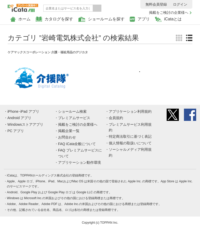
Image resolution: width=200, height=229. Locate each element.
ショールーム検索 (72, 111)
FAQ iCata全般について (77, 144)
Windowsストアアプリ (25, 124)
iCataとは (168, 19)
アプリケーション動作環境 (79, 162)
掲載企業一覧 (68, 131)
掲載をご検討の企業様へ (168, 12)
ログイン (180, 4)
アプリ (140, 19)
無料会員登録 (156, 4)
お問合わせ (67, 137)
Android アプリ (19, 118)
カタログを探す (54, 19)
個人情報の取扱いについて (130, 143)
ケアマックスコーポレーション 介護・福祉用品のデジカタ (48, 52)
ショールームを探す (101, 19)
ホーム (20, 19)
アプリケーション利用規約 (130, 111)
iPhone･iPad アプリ (23, 111)
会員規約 (116, 118)
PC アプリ (15, 131)
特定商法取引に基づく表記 (130, 136)
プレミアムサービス (74, 118)
